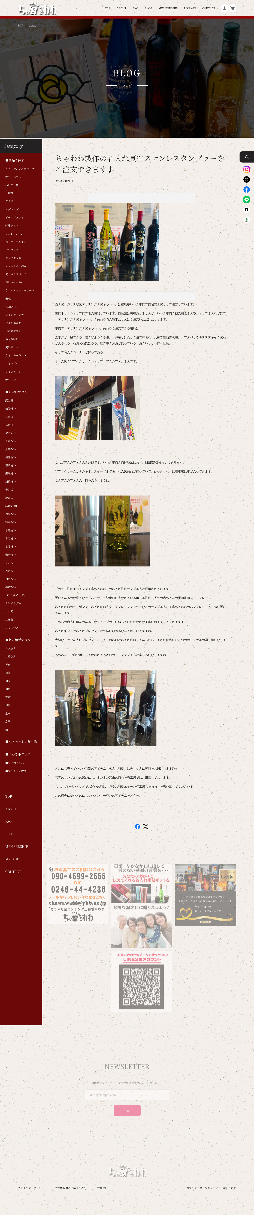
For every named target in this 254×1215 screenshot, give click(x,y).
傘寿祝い (10, 538)
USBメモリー (13, 306)
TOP (107, 8)
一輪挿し (10, 193)
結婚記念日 (12, 506)
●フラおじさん (14, 763)
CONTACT (208, 8)
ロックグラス (13, 258)
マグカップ (12, 209)
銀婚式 (9, 498)
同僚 (8, 705)
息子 (8, 721)
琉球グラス (12, 225)
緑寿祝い (10, 522)
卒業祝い (10, 465)
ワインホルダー (14, 323)
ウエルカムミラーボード (19, 290)
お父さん (10, 648)
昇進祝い (10, 587)
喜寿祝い (10, 530)
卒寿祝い (10, 563)
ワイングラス (13, 363)
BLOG (148, 8)
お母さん (10, 656)
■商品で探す (14, 160)
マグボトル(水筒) (15, 266)
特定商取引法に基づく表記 (70, 1188)
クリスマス (12, 627)
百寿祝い (10, 571)
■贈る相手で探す (18, 640)
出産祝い (10, 457)
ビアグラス (12, 250)
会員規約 (102, 1188)
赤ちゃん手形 (13, 177)
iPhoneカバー (14, 282)
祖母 (8, 689)
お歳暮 (9, 619)
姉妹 (8, 672)
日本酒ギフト (13, 331)
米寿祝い (10, 554)
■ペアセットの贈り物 (21, 741)
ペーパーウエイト (15, 242)
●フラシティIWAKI (17, 771)
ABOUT (121, 8)
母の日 (9, 425)
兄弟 (8, 664)
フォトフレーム (14, 233)
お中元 (9, 611)
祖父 (8, 681)
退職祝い (10, 473)
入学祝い (10, 449)
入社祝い (10, 441)
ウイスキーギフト (15, 355)
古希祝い (10, 546)
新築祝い (10, 481)
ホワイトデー (13, 603)
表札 (8, 298)
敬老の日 (10, 433)
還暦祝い (10, 514)
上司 (8, 713)
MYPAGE (190, 8)
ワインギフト (13, 371)
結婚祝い (10, 408)
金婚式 (9, 489)
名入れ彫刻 (12, 339)
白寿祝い (10, 579)
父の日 (9, 416)
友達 (8, 697)
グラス (9, 201)
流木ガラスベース (15, 274)
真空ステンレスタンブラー (21, 168)
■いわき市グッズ (18, 754)
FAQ (135, 8)
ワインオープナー (15, 315)
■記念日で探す (16, 392)
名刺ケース (11, 185)
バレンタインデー (15, 595)
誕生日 (9, 400)
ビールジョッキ (14, 217)
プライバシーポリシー (31, 1188)
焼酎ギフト (12, 347)
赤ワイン (10, 380)
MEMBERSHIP (168, 8)
